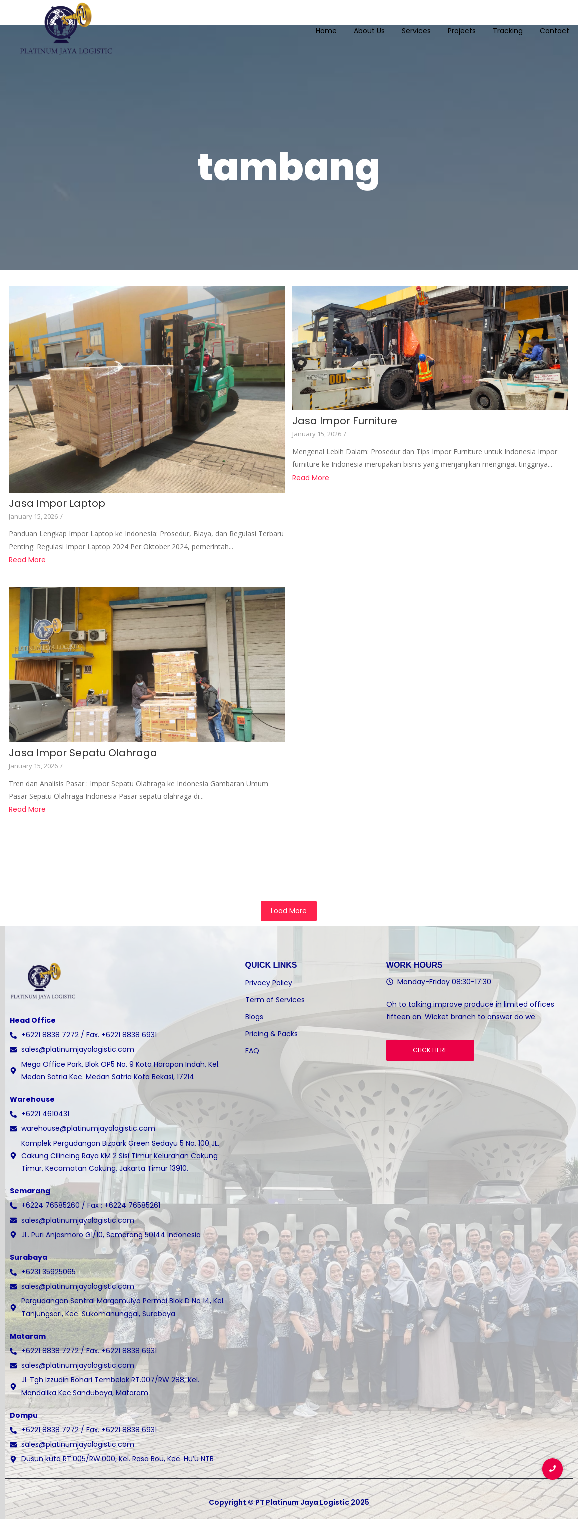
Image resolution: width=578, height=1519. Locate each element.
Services (416, 25)
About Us (369, 25)
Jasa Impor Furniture (345, 421)
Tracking (508, 25)
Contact (555, 25)
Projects (462, 25)
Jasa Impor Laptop (57, 503)
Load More (289, 911)
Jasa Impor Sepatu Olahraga (83, 753)
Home (326, 25)
